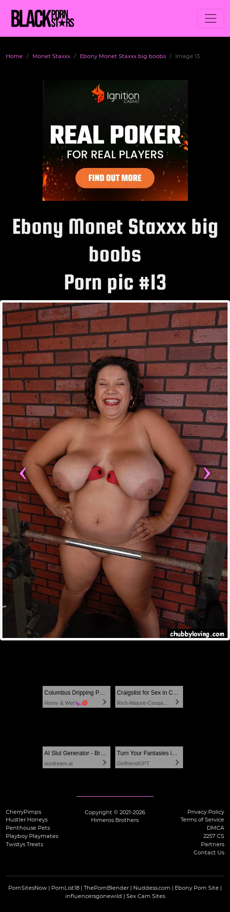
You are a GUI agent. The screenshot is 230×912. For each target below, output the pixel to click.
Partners (212, 844)
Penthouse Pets (28, 827)
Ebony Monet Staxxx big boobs (123, 56)
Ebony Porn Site (197, 887)
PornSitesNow (27, 887)
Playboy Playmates (32, 836)
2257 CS (213, 836)
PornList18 (65, 887)
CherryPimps (23, 811)
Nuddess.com (151, 887)
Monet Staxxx (51, 56)
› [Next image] (207, 470)
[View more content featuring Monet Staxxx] (115, 470)
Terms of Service (202, 819)
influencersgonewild (93, 896)
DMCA (215, 827)
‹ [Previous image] (23, 470)
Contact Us (209, 852)
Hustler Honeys (26, 819)
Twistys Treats (24, 844)
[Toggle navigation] (210, 18)
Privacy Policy (205, 811)
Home (14, 56)
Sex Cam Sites (145, 896)
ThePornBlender (106, 887)
